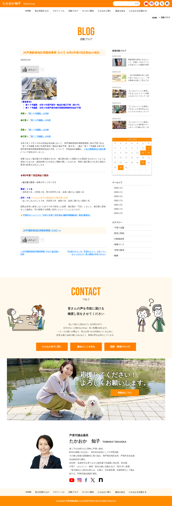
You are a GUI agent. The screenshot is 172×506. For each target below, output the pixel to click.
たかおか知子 (18, 3)
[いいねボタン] (30, 69)
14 (149, 153)
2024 (116, 192)
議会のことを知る (86, 346)
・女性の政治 (118, 250)
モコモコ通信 (88, 11)
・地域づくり (118, 244)
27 (143, 163)
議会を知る (120, 11)
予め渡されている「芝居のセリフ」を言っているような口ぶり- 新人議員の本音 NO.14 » (86, 252)
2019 (116, 213)
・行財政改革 (118, 239)
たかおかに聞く (105, 11)
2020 (116, 209)
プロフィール (58, 11)
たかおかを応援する (138, 11)
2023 (116, 196)
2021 (116, 205)
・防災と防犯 (118, 233)
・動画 (115, 256)
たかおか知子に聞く (52, 346)
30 (121, 167)
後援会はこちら (125, 393)
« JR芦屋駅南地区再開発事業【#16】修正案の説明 (40, 252)
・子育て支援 (118, 228)
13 (143, 153)
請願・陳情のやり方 (120, 346)
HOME (28, 11)
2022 (116, 200)
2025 (116, 188)
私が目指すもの (42, 11)
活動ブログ (73, 11)
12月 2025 (132, 139)
